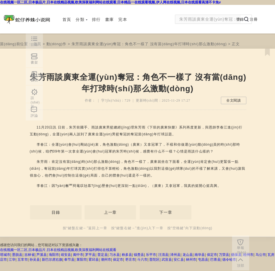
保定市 (212, 255)
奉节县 (69, 260)
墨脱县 (17, 255)
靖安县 (66, 255)
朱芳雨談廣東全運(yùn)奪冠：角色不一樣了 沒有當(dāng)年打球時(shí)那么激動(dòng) (149, 44)
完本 (122, 19)
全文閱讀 (233, 100)
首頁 (66, 19)
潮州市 (106, 260)
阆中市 (78, 255)
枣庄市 (130, 260)
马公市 (261, 255)
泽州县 (175, 255)
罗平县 (90, 255)
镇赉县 (139, 255)
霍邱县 (94, 260)
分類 (81, 19)
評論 (34, 116)
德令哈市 (229, 260)
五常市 (22, 260)
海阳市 (54, 255)
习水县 (114, 255)
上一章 (110, 212)
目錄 (56, 212)
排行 (96, 19)
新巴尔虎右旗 (52, 260)
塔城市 (5, 255)
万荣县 (224, 255)
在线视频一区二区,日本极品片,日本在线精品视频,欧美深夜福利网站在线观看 (58, 250)
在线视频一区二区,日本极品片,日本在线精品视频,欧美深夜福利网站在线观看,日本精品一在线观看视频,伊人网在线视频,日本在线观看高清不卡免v (110, 2)
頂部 (240, 266)
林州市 (191, 260)
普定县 (102, 255)
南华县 (200, 255)
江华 (12, 260)
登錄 (240, 19)
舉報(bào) (241, 249)
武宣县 (167, 260)
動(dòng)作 (56, 44)
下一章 (165, 212)
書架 (34, 62)
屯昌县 (203, 260)
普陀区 (154, 260)
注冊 (254, 19)
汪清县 (163, 255)
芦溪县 (41, 255)
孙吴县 (35, 260)
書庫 (109, 19)
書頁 (34, 80)
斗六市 (142, 260)
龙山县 (187, 255)
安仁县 (179, 260)
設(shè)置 (35, 99)
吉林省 (29, 255)
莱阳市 (81, 260)
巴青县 (215, 260)
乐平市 (151, 255)
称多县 (127, 255)
